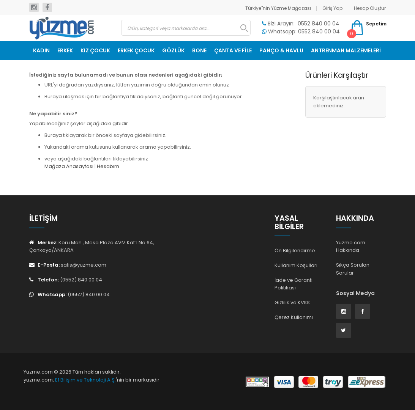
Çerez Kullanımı (294, 317)
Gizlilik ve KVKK (292, 302)
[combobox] (186, 28)
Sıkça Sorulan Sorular (352, 268)
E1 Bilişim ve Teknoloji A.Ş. (85, 379)
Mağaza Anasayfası (68, 166)
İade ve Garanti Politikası (293, 284)
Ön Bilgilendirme (295, 250)
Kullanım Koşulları (296, 265)
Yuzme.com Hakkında (350, 246)
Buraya (53, 135)
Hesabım (108, 166)
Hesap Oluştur (370, 8)
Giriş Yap (332, 8)
